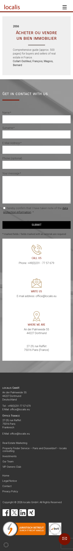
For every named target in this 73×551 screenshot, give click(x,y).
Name (6, 112)
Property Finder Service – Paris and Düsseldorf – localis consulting (35, 450)
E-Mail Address (11, 143)
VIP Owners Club (12, 466)
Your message (11, 173)
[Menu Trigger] (64, 7)
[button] (6, 545)
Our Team (8, 461)
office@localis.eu (20, 409)
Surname (8, 128)
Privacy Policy (10, 491)
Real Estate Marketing (15, 443)
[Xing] (31, 512)
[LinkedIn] (22, 512)
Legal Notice (9, 480)
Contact (7, 486)
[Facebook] (6, 512)
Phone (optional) (12, 158)
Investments (10, 456)
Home (5, 475)
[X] (14, 512)
